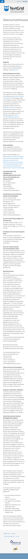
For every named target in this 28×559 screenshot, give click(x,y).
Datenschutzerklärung (9, 536)
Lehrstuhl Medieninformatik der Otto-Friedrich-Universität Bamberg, (13, 162)
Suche (19, 1)
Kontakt (7, 533)
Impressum (15, 70)
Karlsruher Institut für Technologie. (14, 168)
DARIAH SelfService (10, 107)
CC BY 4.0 (17, 536)
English (26, 1)
